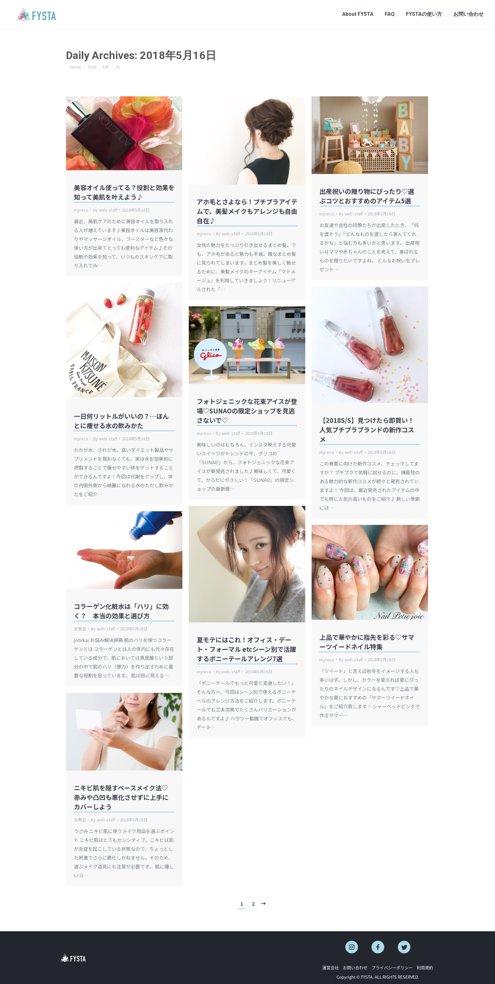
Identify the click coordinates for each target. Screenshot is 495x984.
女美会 (80, 629)
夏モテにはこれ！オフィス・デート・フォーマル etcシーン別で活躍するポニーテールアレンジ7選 (246, 649)
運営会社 (330, 967)
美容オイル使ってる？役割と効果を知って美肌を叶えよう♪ (124, 192)
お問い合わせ (355, 967)
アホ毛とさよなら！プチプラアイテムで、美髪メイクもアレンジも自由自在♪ (247, 211)
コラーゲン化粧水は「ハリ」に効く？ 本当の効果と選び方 (121, 611)
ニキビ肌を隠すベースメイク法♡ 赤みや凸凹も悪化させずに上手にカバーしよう (121, 797)
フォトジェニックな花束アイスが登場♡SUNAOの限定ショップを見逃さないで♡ (247, 411)
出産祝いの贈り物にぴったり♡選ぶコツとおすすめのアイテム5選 (366, 196)
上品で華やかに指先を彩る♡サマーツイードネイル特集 (366, 642)
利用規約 (425, 967)
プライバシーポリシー (392, 967)
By (105, 210)
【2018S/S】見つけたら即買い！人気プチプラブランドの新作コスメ (366, 430)
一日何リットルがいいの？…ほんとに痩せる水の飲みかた (121, 420)
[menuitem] (358, 14)
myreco (81, 210)
